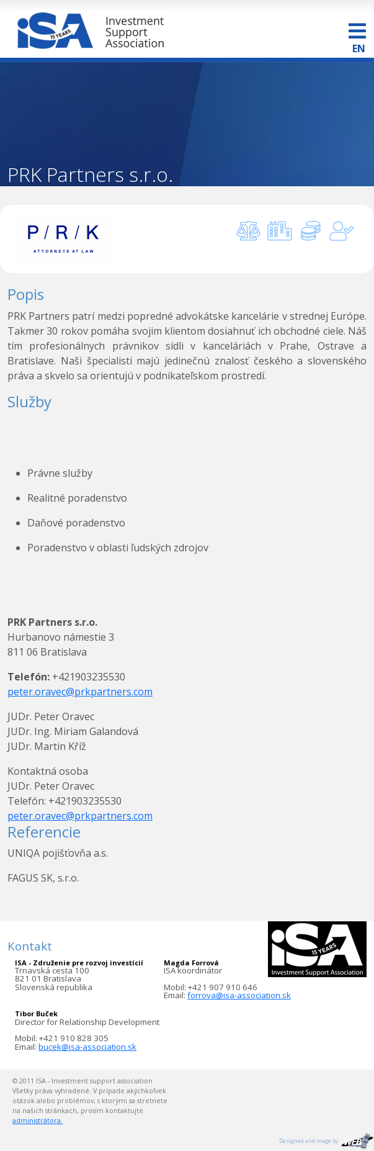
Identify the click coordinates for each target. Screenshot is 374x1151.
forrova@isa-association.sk (239, 995)
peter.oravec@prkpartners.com (80, 691)
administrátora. (37, 1120)
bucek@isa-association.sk (87, 1046)
